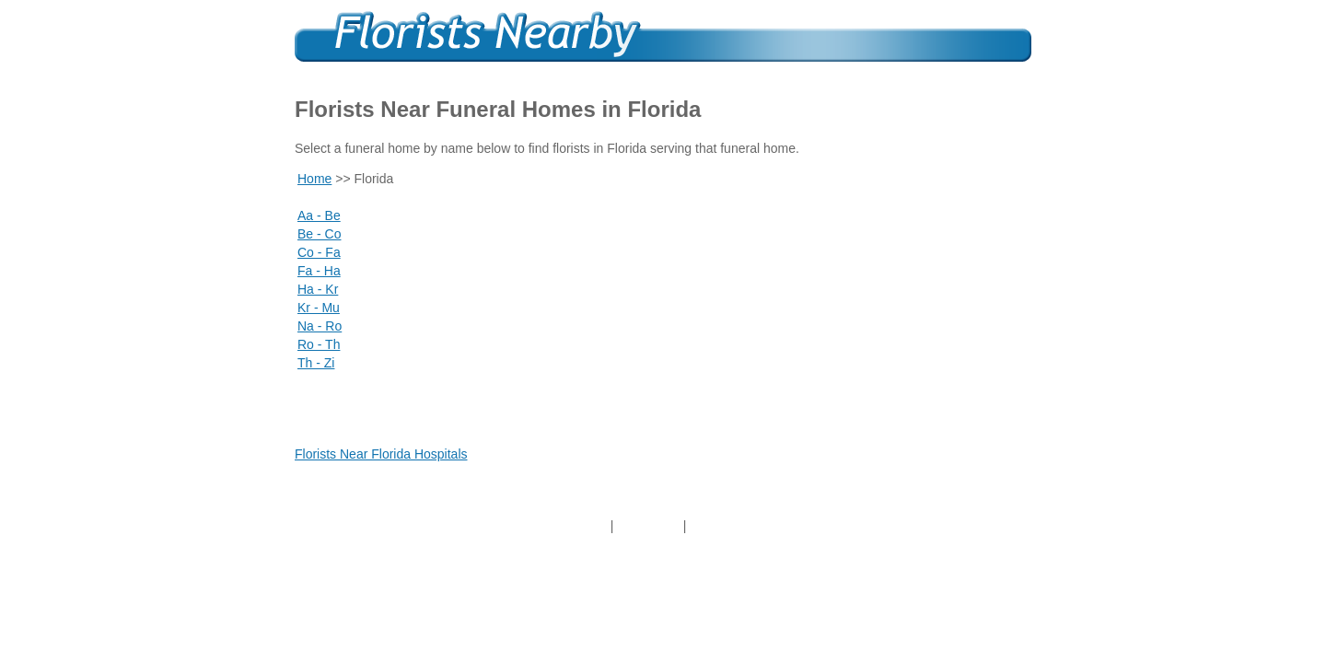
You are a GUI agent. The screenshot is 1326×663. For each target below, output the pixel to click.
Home (314, 178)
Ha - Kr (317, 289)
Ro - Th (318, 344)
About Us (648, 525)
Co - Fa (319, 252)
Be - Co (319, 234)
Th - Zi (315, 362)
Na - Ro (319, 326)
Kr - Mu (318, 307)
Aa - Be (319, 215)
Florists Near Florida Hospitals (381, 454)
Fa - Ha (319, 270)
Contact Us (726, 525)
